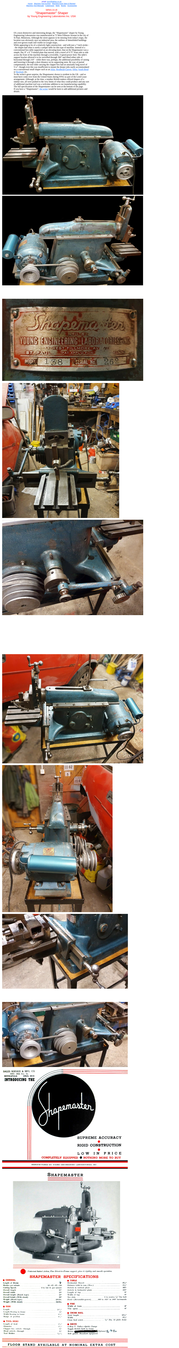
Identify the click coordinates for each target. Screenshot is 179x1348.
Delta (75, 69)
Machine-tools (57, 4)
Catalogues (49, 6)
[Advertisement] (51, 25)
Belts (58, 6)
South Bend (83, 69)
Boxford (19, 72)
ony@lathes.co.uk (54, 2)
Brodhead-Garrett (63, 69)
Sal (64, 4)
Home (30, 4)
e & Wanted (70, 4)
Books (63, 6)
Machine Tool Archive (42, 4)
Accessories (72, 6)
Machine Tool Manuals (35, 6)
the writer (44, 89)
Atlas (52, 69)
